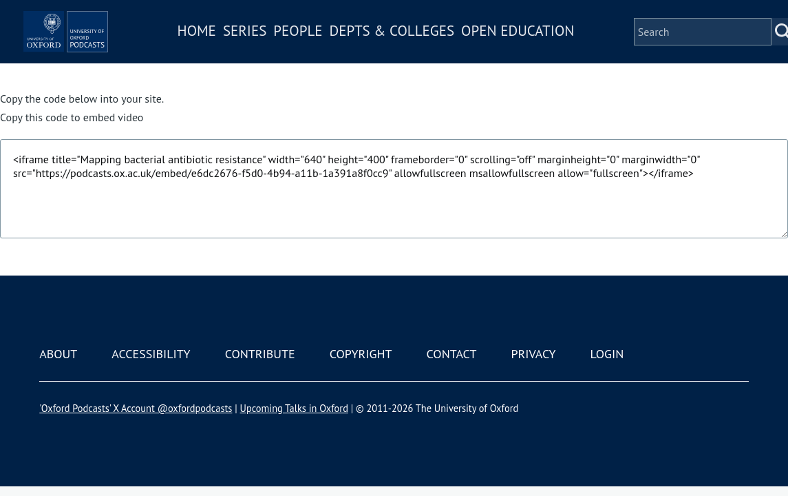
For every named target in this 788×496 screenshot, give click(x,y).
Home (236, 50)
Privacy (533, 354)
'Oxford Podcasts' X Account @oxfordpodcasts (135, 408)
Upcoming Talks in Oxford (294, 408)
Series (284, 50)
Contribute (260, 354)
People (338, 50)
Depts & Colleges (432, 50)
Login (607, 354)
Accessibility (150, 354)
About (58, 354)
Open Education (558, 50)
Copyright (361, 354)
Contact (452, 354)
